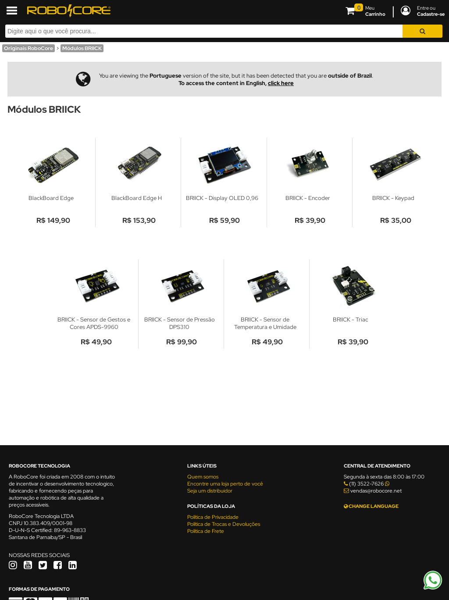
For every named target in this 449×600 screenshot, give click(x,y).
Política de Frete (205, 531)
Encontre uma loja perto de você (225, 483)
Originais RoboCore (28, 48)
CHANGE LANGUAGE (371, 506)
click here (281, 83)
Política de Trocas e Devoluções (223, 524)
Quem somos (202, 476)
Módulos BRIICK (82, 48)
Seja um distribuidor (209, 490)
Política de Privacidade (213, 517)
